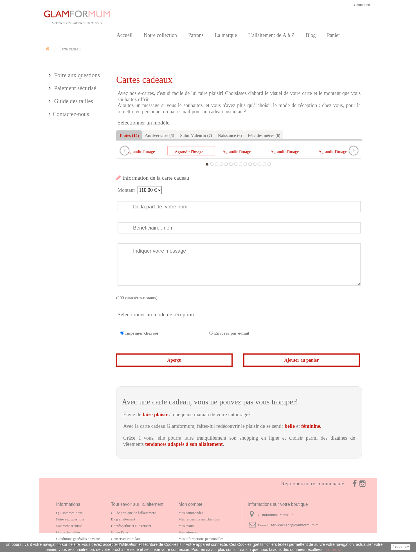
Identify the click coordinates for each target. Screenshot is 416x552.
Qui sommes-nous (69, 513)
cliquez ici (333, 549)
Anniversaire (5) (159, 135)
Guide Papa (119, 532)
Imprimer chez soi (141, 333)
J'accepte (400, 547)
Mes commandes (191, 513)
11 (254, 164)
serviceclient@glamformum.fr (294, 525)
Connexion (362, 4)
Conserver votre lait (125, 538)
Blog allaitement (123, 519)
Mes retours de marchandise (199, 519)
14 (269, 164)
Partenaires (62, 116)
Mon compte (191, 504)
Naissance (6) (230, 135)
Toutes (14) (129, 135)
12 (259, 164)
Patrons (196, 35)
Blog (311, 35)
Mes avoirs (187, 525)
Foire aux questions (76, 153)
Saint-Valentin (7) (196, 135)
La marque (226, 35)
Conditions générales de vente (78, 538)
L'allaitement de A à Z (271, 35)
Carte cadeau (64, 91)
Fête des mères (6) (264, 135)
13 (264, 164)
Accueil (125, 35)
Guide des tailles (73, 178)
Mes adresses (188, 532)
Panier (333, 35)
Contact (58, 129)
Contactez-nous (71, 191)
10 (250, 164)
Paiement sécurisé (74, 166)
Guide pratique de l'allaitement (133, 513)
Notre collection (160, 35)
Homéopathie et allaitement (131, 525)
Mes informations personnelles (201, 538)
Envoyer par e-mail (231, 333)
